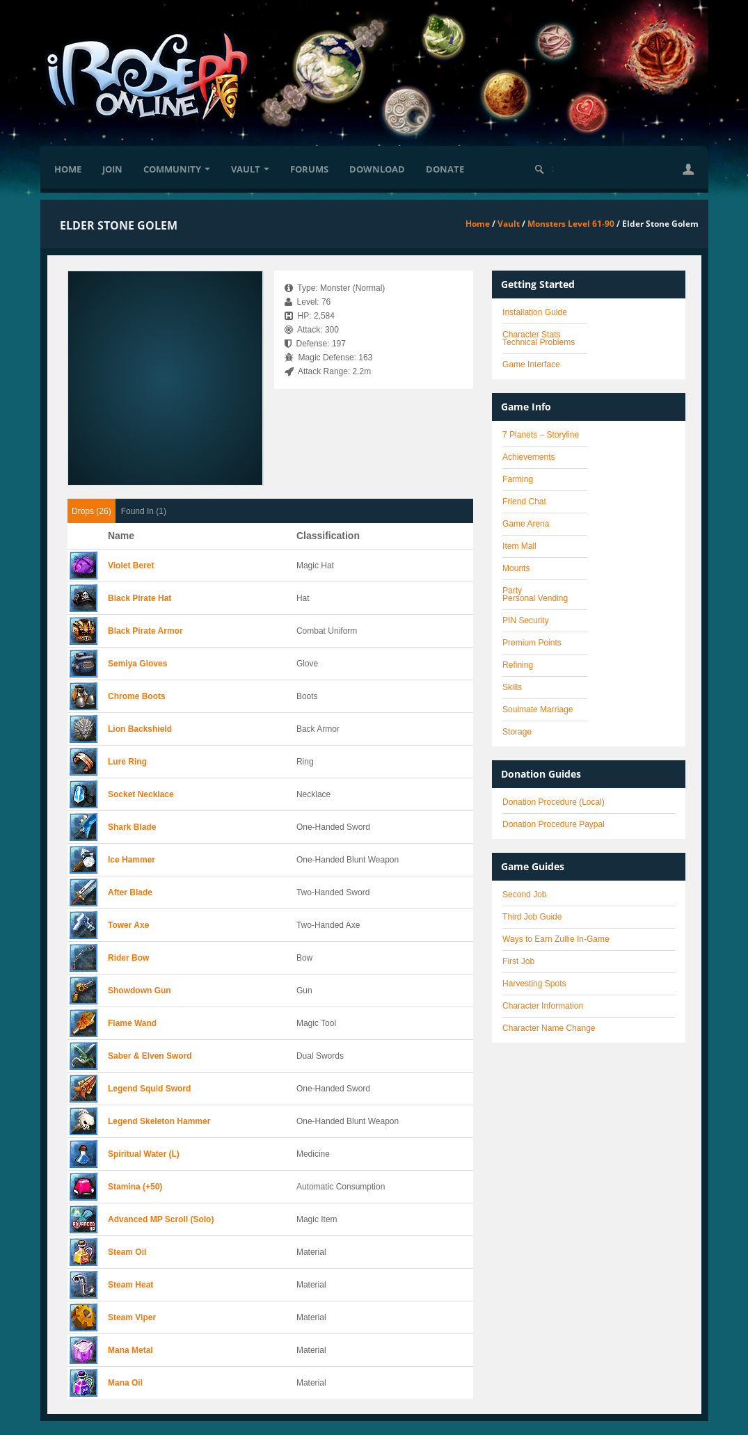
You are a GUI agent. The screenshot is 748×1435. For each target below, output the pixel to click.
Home (67, 169)
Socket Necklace (141, 794)
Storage (517, 732)
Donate (445, 169)
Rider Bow (128, 958)
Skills (512, 687)
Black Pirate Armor (145, 631)
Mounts (516, 568)
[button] (688, 169)
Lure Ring (127, 762)
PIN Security (525, 620)
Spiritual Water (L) (144, 1154)
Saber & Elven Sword (150, 1056)
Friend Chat (524, 501)
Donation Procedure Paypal (553, 824)
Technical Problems (538, 342)
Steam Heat (130, 1285)
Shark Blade (132, 827)
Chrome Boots (137, 696)
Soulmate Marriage (537, 709)
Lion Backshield (140, 729)
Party (512, 590)
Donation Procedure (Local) (553, 802)
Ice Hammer (131, 860)
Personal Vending (535, 598)
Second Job (524, 894)
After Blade (130, 892)
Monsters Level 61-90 (570, 224)
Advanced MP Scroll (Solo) (161, 1219)
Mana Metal (130, 1350)
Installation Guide (534, 312)
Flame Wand (132, 1023)
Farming (517, 479)
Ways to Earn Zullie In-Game (556, 939)
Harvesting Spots (534, 983)
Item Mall (519, 546)
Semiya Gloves (137, 663)
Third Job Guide (532, 917)
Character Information (542, 1006)
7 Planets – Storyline (540, 435)
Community (176, 169)
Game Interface (531, 364)
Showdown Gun (139, 990)
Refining (517, 665)
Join (112, 169)
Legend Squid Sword (149, 1088)
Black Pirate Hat (139, 598)
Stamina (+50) (135, 1187)
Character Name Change (548, 1028)
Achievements (528, 457)
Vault (250, 169)
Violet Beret (131, 565)
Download (377, 169)
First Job (518, 961)
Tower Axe (128, 925)
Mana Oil (125, 1383)
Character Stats (531, 334)
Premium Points (532, 643)
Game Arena (525, 524)
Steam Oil (127, 1252)
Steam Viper (132, 1317)
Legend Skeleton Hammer (159, 1121)
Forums (309, 169)
